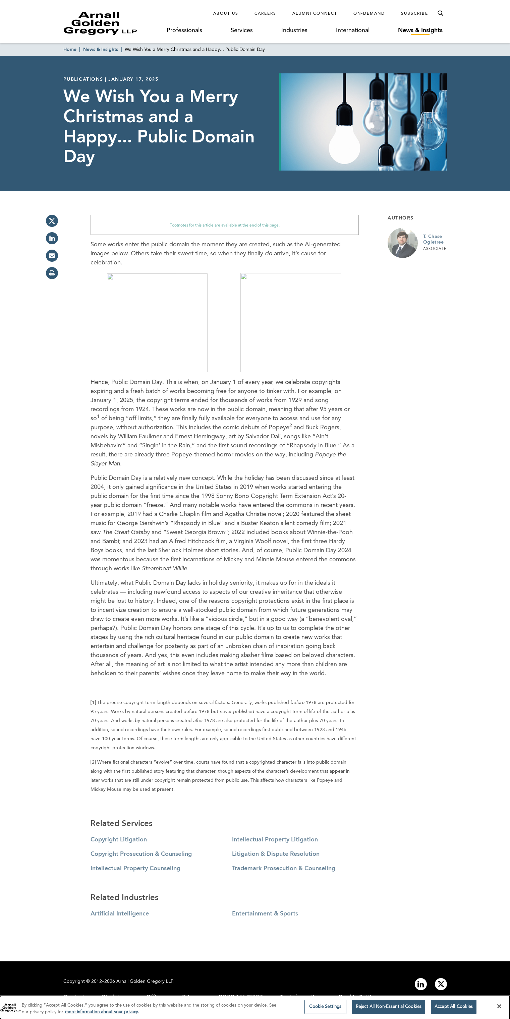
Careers (265, 14)
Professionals (184, 30)
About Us (225, 14)
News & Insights (420, 30)
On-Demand (369, 14)
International (353, 30)
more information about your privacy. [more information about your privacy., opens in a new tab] (102, 1014)
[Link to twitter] (441, 984)
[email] (52, 256)
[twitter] (52, 221)
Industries (294, 30)
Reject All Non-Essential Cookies (388, 1009)
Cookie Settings (325, 1009)
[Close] (499, 1008)
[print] (52, 273)
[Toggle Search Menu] (440, 13)
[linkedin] (52, 238)
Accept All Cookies (454, 1009)
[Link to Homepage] (113, 23)
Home (69, 49)
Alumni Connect (314, 14)
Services (242, 30)
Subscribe (414, 14)
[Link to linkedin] (421, 984)
